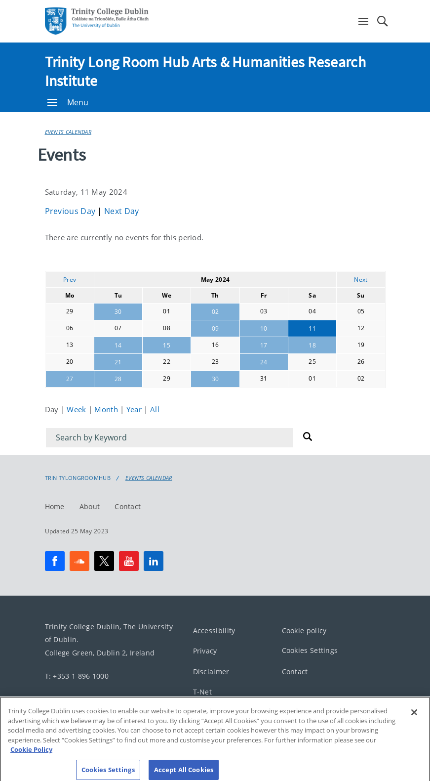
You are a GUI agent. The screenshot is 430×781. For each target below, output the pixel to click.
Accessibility (214, 630)
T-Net (202, 691)
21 (118, 362)
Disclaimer (211, 671)
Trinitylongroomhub (78, 478)
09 (215, 328)
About (89, 506)
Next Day (121, 211)
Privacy (205, 650)
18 (312, 345)
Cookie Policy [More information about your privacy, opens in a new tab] (31, 756)
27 (70, 379)
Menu (68, 102)
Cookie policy (304, 630)
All (154, 409)
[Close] (414, 719)
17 (264, 345)
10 (264, 328)
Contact (128, 506)
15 (166, 345)
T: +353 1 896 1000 (77, 675)
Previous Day (71, 211)
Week (77, 409)
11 (312, 328)
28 (118, 379)
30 (118, 311)
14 (118, 345)
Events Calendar (68, 131)
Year (135, 409)
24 (264, 362)
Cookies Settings (310, 650)
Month (107, 409)
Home (55, 506)
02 (215, 311)
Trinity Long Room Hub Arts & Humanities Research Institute (205, 71)
